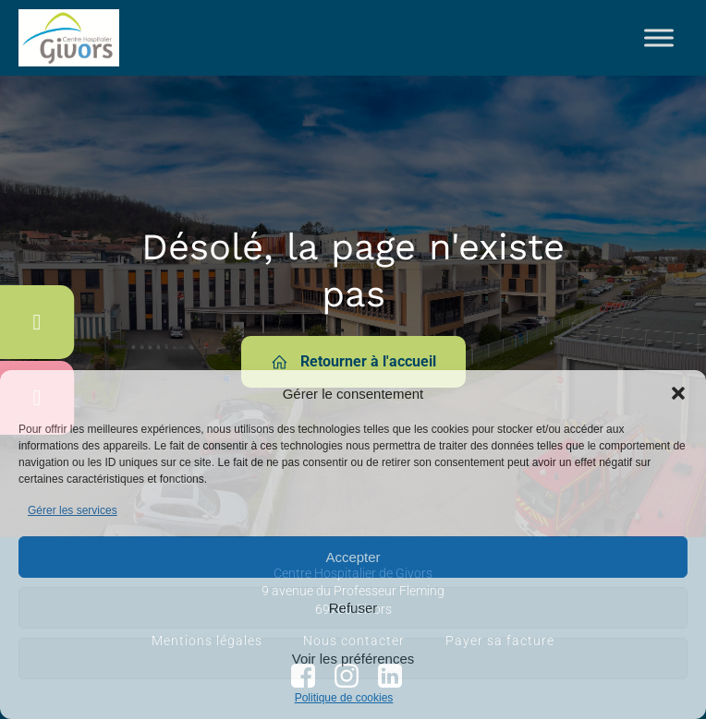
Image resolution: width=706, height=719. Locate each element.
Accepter (352, 557)
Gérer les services (72, 510)
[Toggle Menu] (659, 37)
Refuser (353, 608)
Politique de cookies (344, 697)
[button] (678, 393)
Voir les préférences (353, 658)
